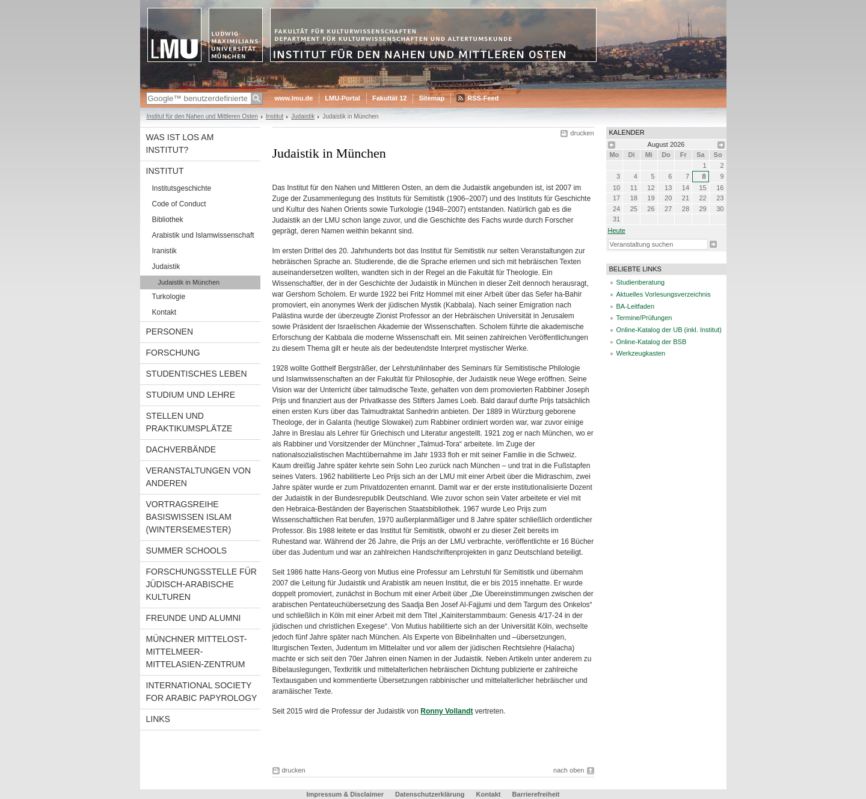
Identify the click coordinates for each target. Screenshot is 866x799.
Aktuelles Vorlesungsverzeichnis (663, 294)
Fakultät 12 (389, 98)
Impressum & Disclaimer (345, 794)
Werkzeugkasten (641, 353)
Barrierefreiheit (536, 794)
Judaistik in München (189, 282)
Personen (170, 331)
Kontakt (164, 312)
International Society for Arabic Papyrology (201, 691)
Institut (274, 116)
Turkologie (169, 296)
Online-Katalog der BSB (651, 341)
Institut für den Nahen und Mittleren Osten (202, 116)
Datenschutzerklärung (430, 794)
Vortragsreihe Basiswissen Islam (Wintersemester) (189, 516)
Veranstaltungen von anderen (198, 477)
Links (158, 719)
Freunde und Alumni (193, 618)
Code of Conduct (179, 204)
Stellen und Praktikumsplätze (189, 422)
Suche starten (713, 244)
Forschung (173, 352)
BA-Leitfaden (635, 306)
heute (616, 230)
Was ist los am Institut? (180, 143)
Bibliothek (167, 219)
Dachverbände (181, 449)
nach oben (568, 770)
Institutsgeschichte (182, 188)
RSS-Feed (483, 98)
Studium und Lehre (191, 395)
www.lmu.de (294, 98)
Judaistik (303, 116)
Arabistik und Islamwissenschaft (203, 235)
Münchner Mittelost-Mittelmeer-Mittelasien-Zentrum (196, 651)
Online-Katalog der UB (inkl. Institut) (669, 329)
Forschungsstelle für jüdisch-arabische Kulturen (201, 584)
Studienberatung (640, 282)
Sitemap (431, 98)
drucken (582, 133)
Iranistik (164, 251)
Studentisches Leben (196, 373)
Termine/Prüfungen (644, 317)
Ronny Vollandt (446, 711)
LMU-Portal (342, 98)
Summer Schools (186, 550)
